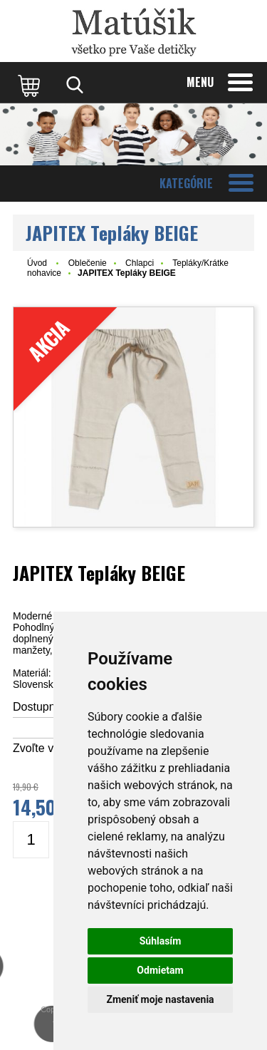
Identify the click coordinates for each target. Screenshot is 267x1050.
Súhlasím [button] (161, 941)
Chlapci (139, 263)
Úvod (37, 263)
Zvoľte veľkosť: (50, 748)
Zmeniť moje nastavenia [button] (160, 999)
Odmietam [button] (160, 970)
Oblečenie (87, 263)
